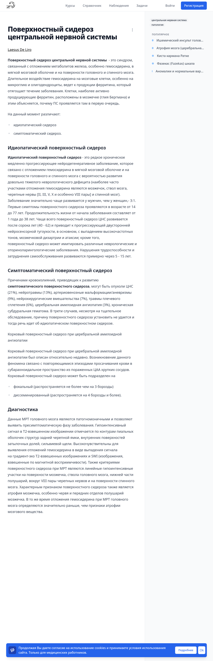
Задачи (141, 5)
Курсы (70, 5)
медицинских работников (66, 652)
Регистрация (194, 5)
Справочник (92, 5)
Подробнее (185, 650)
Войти (170, 5)
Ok (202, 650)
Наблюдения (119, 5)
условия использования (147, 648)
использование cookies (88, 648)
